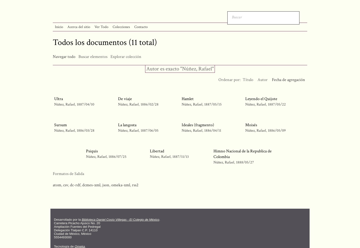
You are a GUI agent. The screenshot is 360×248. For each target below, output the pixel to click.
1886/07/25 (118, 156)
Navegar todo (64, 56)
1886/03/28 (85, 130)
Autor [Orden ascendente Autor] (263, 79)
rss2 (135, 185)
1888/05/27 (245, 162)
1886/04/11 (212, 130)
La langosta (127, 125)
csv (65, 185)
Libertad (157, 151)
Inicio (59, 26)
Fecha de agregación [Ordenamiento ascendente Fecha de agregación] (288, 79)
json (105, 185)
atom (57, 185)
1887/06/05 (150, 130)
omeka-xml (120, 185)
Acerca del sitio (78, 26)
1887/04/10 (85, 104)
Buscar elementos (92, 56)
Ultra (58, 99)
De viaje (125, 99)
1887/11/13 (180, 156)
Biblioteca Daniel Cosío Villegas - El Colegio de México (120, 219)
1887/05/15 (213, 104)
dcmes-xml (91, 185)
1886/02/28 (150, 104)
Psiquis (92, 151)
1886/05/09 (277, 130)
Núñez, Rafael (65, 104)
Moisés (251, 125)
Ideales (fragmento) (198, 125)
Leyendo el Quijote (261, 99)
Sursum (60, 125)
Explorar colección (125, 56)
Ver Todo (101, 26)
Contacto (141, 26)
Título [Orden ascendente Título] (248, 79)
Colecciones (121, 26)
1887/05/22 (277, 104)
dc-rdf (75, 185)
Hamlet (188, 99)
